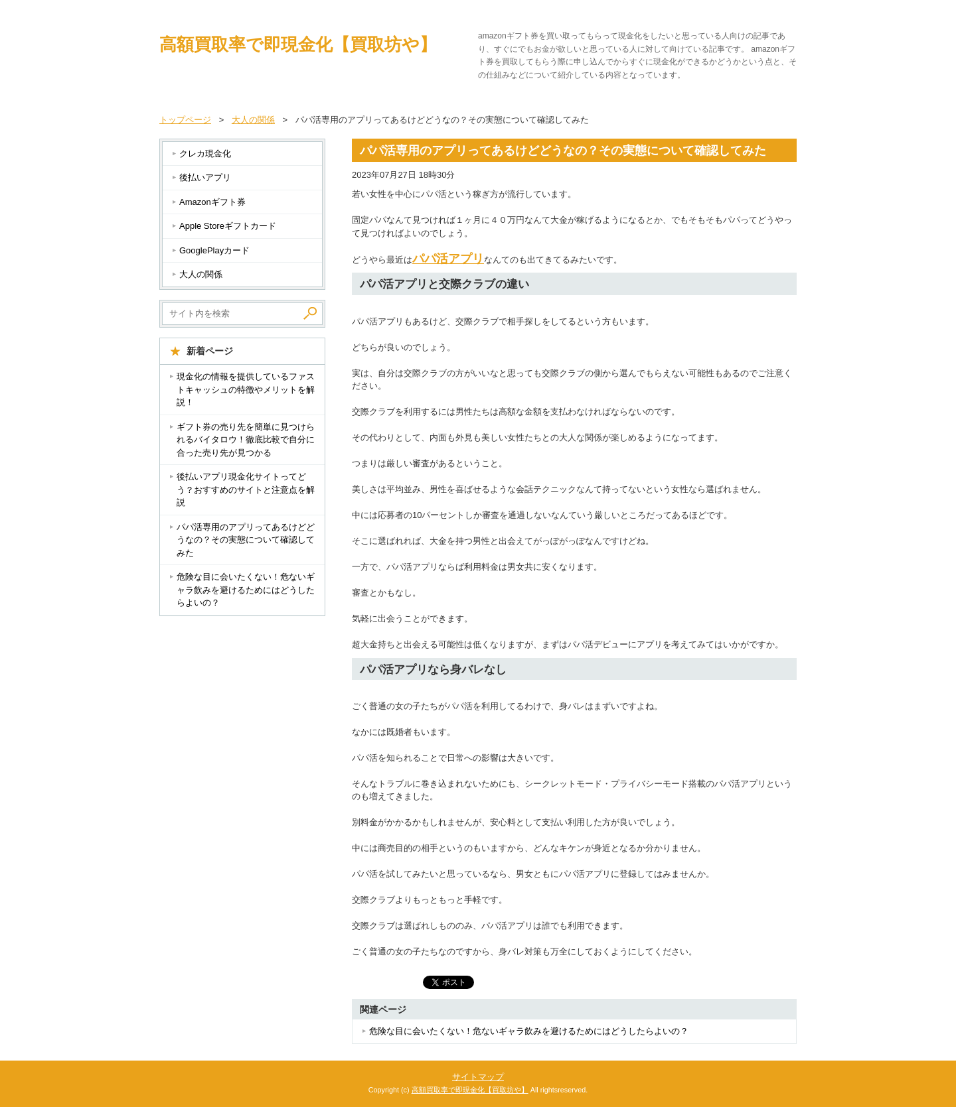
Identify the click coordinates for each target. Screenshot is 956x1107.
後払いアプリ (205, 177)
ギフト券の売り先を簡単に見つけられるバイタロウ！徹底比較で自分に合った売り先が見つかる (246, 440)
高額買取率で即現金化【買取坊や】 (298, 44)
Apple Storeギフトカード (227, 226)
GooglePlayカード (214, 250)
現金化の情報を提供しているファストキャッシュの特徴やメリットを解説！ (246, 389)
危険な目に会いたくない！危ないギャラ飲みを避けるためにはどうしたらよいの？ (528, 1031)
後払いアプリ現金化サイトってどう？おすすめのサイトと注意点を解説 (246, 489)
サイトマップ (478, 1077)
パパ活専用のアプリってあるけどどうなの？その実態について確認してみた (246, 540)
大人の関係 (200, 274)
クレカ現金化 (205, 154)
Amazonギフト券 (212, 202)
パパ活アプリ (448, 258)
